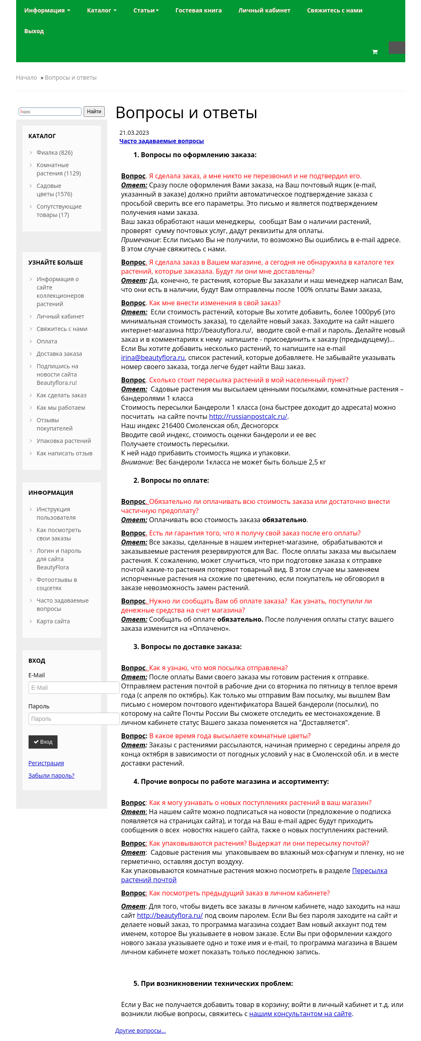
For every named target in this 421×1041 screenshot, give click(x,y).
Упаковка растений (64, 441)
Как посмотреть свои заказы (59, 534)
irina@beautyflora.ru (153, 357)
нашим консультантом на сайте (300, 1013)
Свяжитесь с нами (62, 329)
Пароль (39, 706)
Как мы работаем (61, 407)
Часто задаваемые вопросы (162, 141)
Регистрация (46, 763)
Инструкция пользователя (56, 513)
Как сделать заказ (62, 395)
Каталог (102, 10)
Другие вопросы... (140, 1030)
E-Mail (37, 675)
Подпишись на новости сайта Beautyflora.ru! (58, 374)
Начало (26, 77)
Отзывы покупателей (55, 424)
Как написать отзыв (65, 453)
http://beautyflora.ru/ (170, 915)
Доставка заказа (59, 354)
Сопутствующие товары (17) (59, 210)
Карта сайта (53, 621)
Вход (43, 742)
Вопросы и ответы (71, 77)
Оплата (47, 341)
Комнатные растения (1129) (59, 169)
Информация (47, 10)
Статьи (146, 10)
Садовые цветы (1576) (54, 190)
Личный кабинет (60, 316)
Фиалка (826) (55, 152)
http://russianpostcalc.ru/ (248, 416)
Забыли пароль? (52, 775)
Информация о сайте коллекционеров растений (60, 291)
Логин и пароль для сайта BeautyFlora (59, 559)
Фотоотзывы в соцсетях (57, 584)
